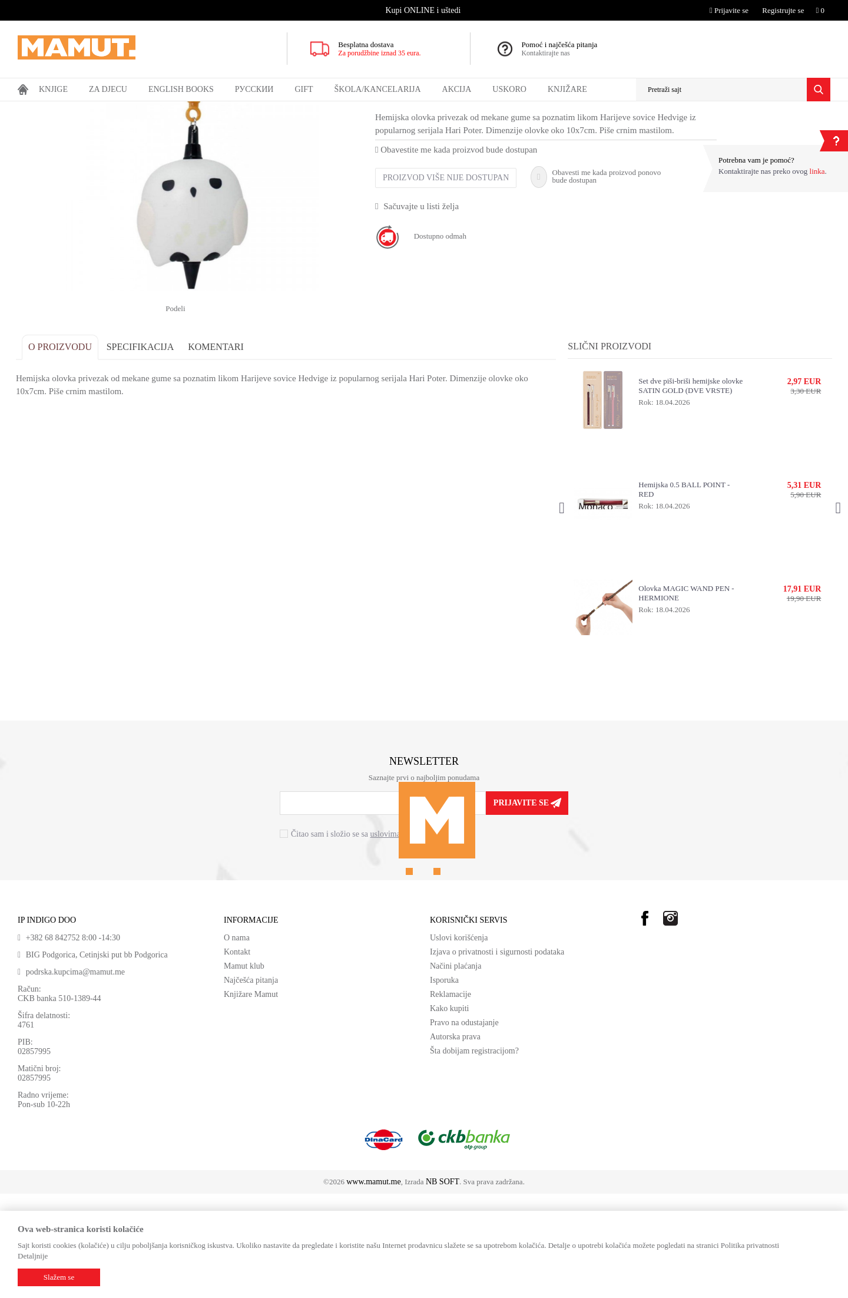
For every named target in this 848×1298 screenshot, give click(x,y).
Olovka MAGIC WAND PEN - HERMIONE (685, 697)
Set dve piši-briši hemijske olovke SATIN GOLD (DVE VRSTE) (690, 490)
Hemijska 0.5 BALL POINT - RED (683, 593)
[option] (424, 10)
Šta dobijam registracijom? (474, 1155)
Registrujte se (783, 10)
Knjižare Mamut (251, 1098)
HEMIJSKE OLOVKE (229, 109)
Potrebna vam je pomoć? (756, 160)
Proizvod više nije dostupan (448, 282)
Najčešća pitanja (251, 1084)
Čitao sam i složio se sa (363, 938)
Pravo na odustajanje (464, 1126)
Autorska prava (455, 1141)
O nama (237, 1042)
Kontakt (237, 1056)
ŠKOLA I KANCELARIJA (150, 109)
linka (817, 171)
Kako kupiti (449, 1112)
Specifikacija (142, 451)
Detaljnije (33, 1255)
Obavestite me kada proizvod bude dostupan (458, 254)
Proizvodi (66, 109)
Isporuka (444, 1084)
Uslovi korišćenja (459, 1042)
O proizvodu (62, 451)
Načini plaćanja (455, 1070)
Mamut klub (244, 1070)
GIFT (96, 109)
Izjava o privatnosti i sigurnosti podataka (497, 1056)
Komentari (218, 451)
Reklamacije (450, 1098)
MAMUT (31, 109)
